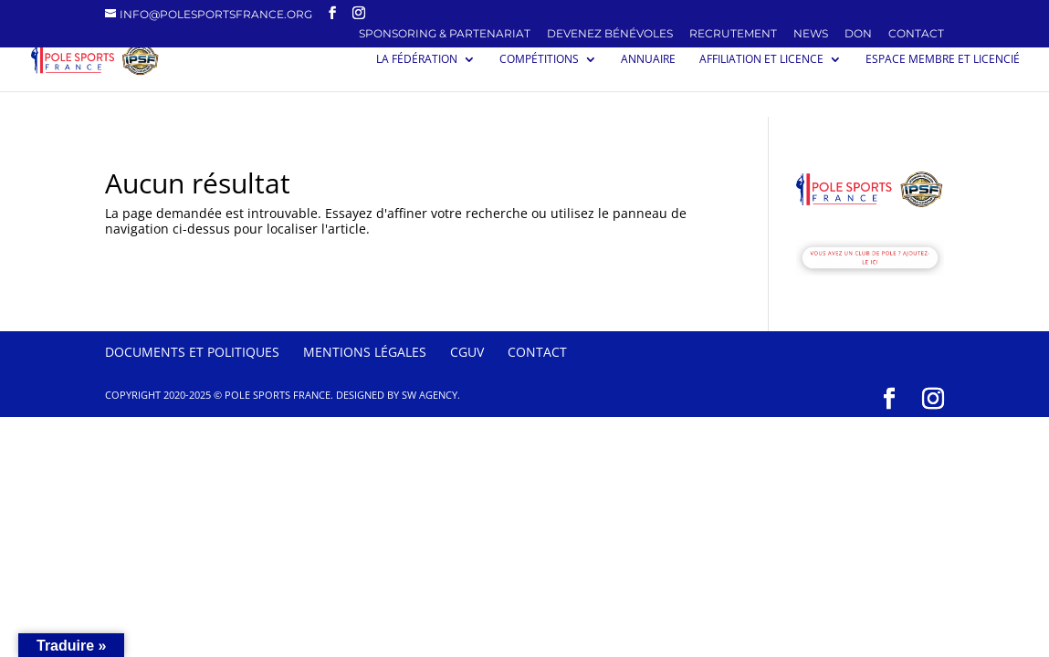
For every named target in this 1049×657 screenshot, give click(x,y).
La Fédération (416, 60)
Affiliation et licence (761, 60)
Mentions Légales (364, 351)
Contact (916, 34)
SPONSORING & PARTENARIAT (444, 34)
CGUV (467, 351)
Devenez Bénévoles (610, 34)
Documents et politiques (192, 351)
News (810, 34)
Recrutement (733, 34)
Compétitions (539, 60)
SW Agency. (431, 395)
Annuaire (648, 60)
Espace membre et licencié (942, 60)
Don (858, 34)
